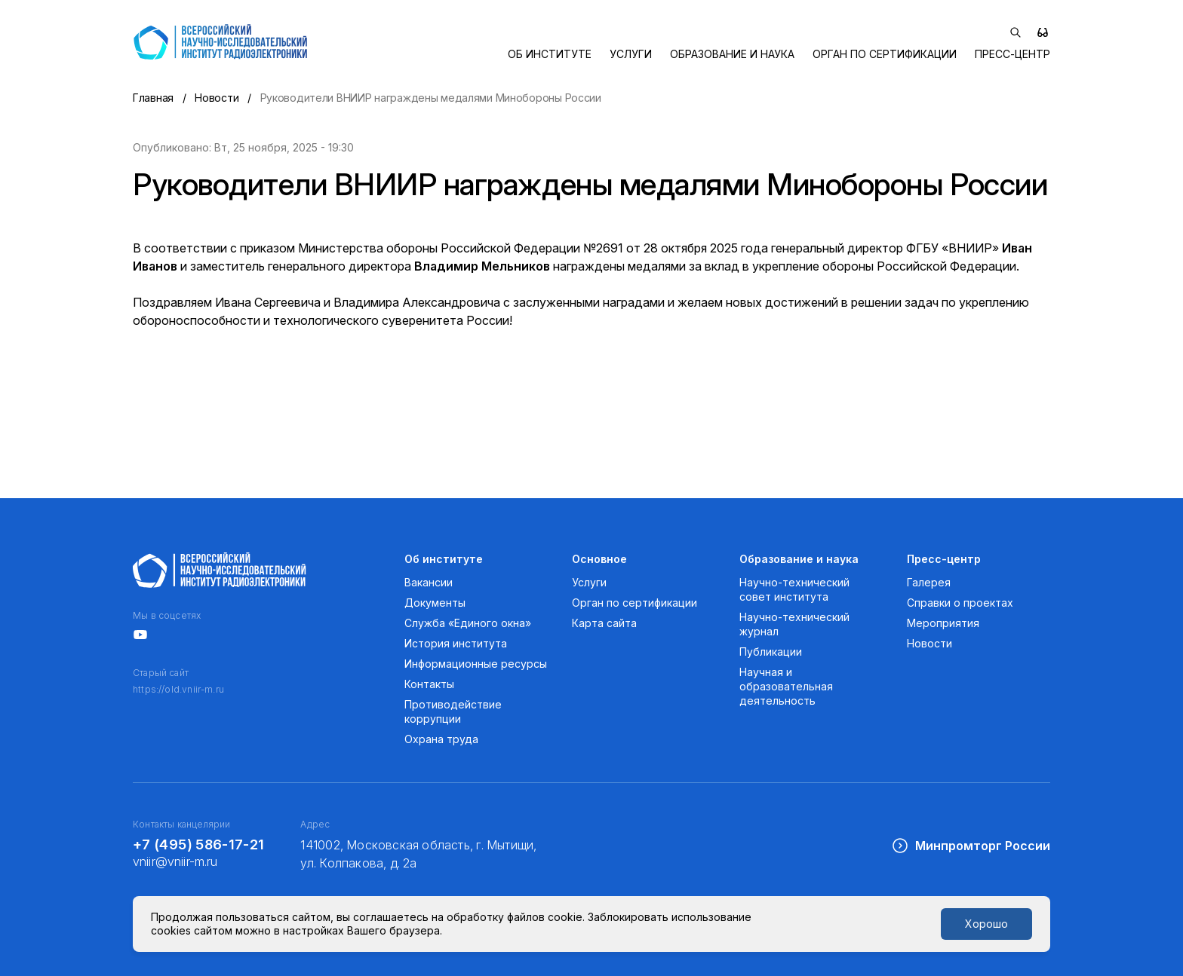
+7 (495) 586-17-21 (198, 844)
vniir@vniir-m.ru (175, 861)
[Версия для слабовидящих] (1042, 32)
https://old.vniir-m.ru (178, 689)
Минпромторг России (970, 846)
